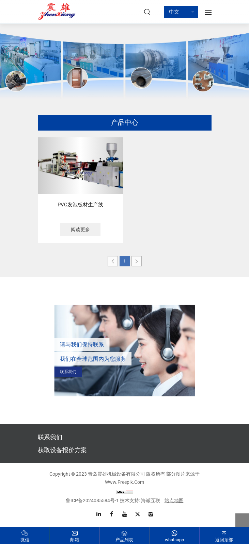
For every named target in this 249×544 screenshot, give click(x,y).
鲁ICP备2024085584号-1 (92, 500)
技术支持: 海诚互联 (140, 500)
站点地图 (174, 500)
